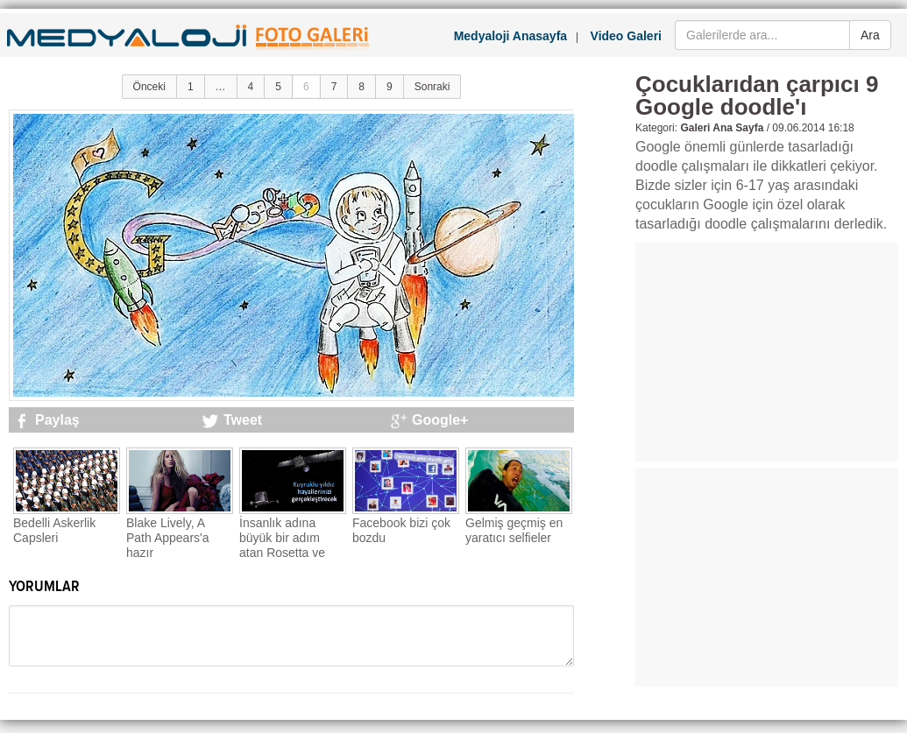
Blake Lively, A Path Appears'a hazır (167, 538)
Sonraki (432, 87)
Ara (870, 35)
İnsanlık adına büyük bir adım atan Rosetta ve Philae (282, 545)
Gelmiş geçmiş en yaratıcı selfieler (514, 530)
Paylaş (57, 419)
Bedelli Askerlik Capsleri (54, 530)
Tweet (242, 419)
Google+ (440, 419)
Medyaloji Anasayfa (510, 36)
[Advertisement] (766, 352)
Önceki (149, 87)
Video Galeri (626, 36)
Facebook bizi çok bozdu (401, 530)
